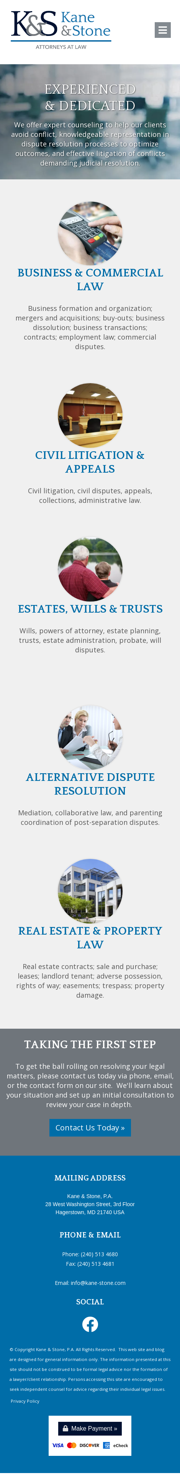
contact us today (88, 1075)
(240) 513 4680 (99, 1254)
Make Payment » (90, 1428)
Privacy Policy (24, 1401)
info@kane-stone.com (98, 1282)
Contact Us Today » (90, 1127)
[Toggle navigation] (163, 30)
